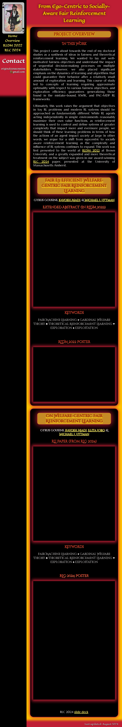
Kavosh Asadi (69, 200)
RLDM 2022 (12, 45)
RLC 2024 (13, 50)
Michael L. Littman (99, 200)
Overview (12, 40)
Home (12, 36)
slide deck (81, 712)
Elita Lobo (96, 430)
